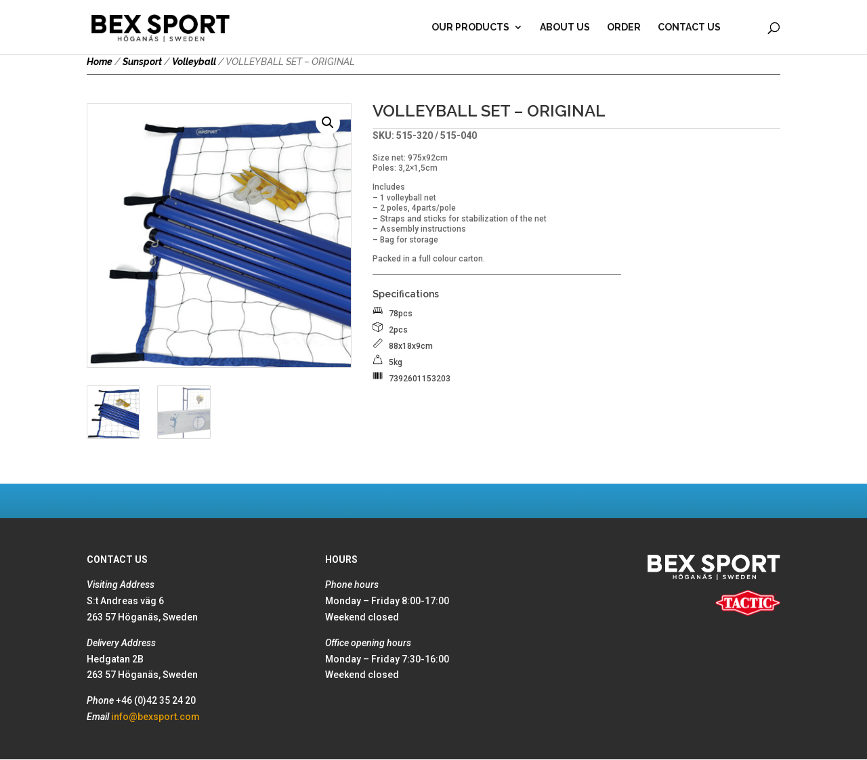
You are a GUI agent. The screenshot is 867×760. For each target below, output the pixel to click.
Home (99, 61)
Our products (470, 27)
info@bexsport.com (155, 716)
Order (624, 27)
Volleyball (194, 61)
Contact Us (689, 27)
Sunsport (142, 61)
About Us (565, 27)
